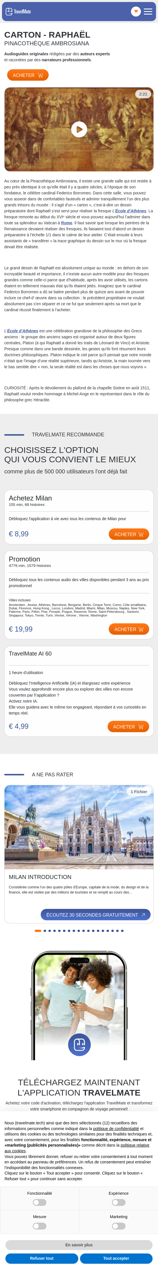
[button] (38, 931)
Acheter (28, 75)
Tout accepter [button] (116, 1258)
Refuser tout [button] (42, 1258)
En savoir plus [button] (79, 1245)
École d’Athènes (130, 211)
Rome (66, 223)
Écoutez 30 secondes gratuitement (96, 915)
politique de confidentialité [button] (116, 1128)
